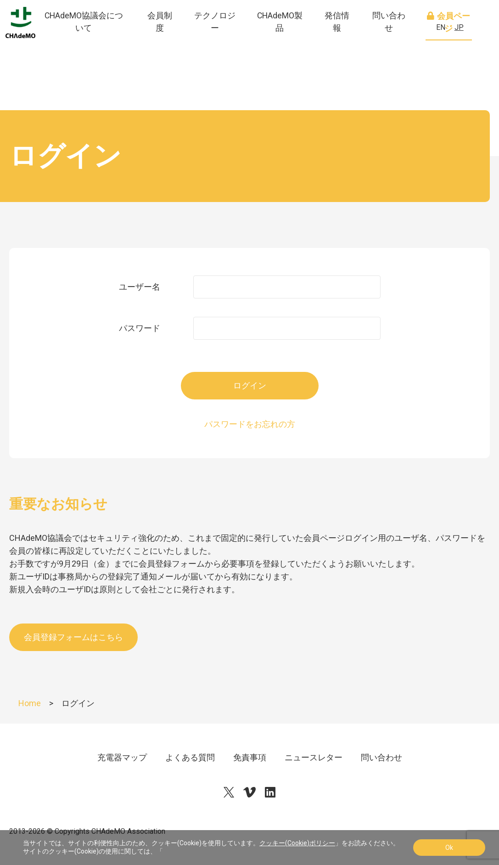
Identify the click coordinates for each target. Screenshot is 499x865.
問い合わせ (394, 41)
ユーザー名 (139, 287)
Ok (449, 847)
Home (29, 703)
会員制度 (180, 41)
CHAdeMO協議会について (110, 41)
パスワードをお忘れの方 (249, 424)
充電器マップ (122, 757)
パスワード (139, 328)
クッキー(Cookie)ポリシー (297, 843)
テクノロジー (232, 41)
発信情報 (346, 41)
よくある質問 (190, 757)
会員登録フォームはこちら (73, 637)
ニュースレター (313, 757)
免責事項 (249, 757)
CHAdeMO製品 (292, 41)
